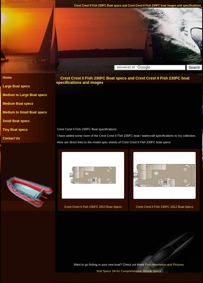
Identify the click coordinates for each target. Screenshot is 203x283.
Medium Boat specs (18, 104)
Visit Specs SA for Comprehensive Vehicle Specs (128, 271)
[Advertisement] (28, 155)
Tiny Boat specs (15, 130)
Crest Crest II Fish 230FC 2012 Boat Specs (164, 206)
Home (7, 78)
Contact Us (11, 138)
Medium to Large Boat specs (25, 95)
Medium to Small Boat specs (25, 112)
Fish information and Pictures (164, 264)
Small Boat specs (16, 121)
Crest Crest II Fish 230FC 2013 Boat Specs (93, 206)
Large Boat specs (16, 86)
